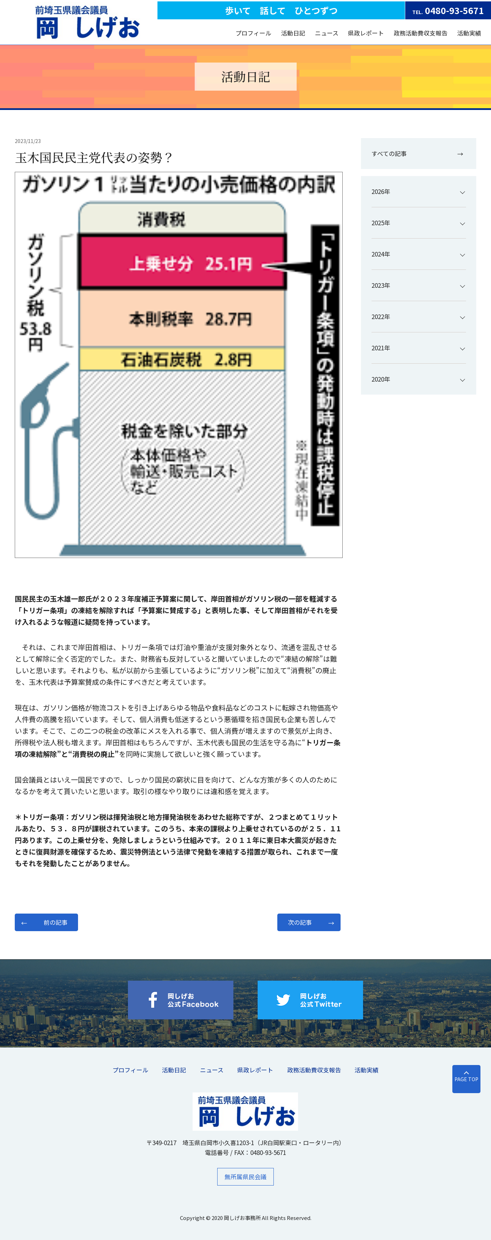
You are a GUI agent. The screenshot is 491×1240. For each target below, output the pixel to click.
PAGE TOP (462, 1079)
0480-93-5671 (448, 10)
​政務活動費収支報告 (420, 32)
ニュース (326, 32)
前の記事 (55, 922)
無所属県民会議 (245, 1176)
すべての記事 (389, 153)
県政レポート (366, 32)
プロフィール (254, 32)
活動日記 (293, 32)
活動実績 (469, 32)
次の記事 (300, 922)
